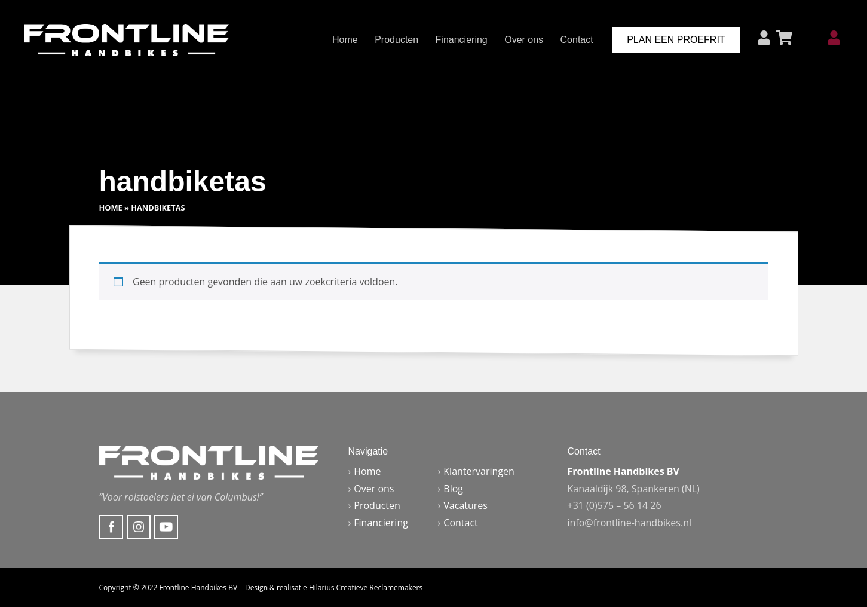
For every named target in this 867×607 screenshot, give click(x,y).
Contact (576, 40)
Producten (396, 40)
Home (345, 40)
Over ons (523, 40)
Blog (453, 488)
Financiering (462, 40)
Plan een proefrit (676, 40)
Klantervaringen (478, 471)
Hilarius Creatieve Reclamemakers (365, 587)
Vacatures (465, 505)
